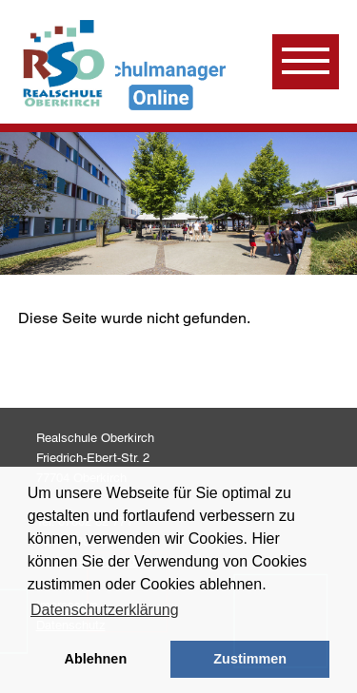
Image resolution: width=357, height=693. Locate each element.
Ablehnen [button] (96, 658)
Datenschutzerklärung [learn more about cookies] (104, 610)
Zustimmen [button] (250, 658)
